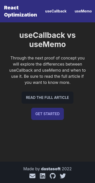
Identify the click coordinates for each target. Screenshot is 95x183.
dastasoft (51, 168)
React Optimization (20, 11)
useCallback (55, 11)
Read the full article (47, 97)
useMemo (83, 11)
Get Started (47, 114)
